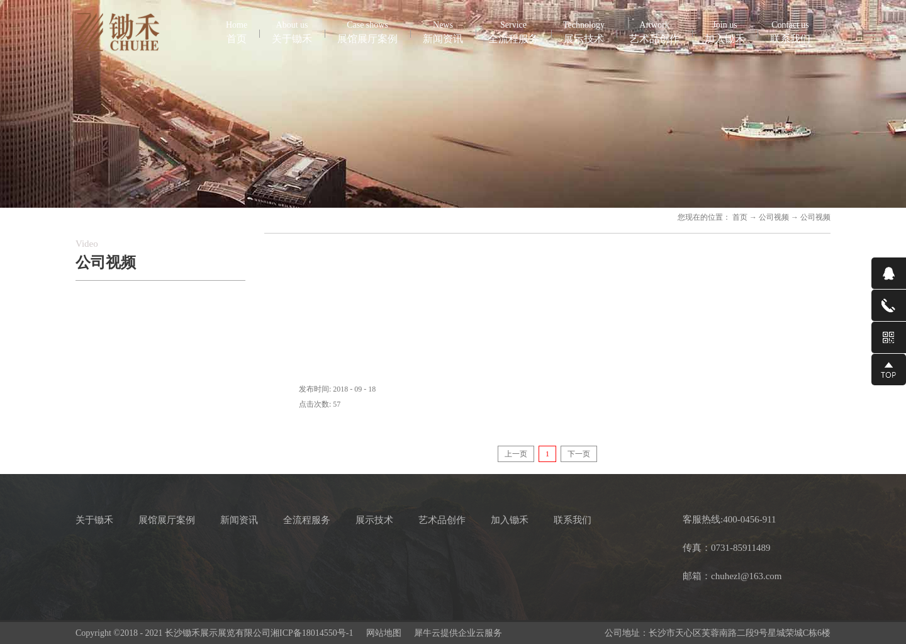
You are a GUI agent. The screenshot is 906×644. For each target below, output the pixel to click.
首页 (236, 31)
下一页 (579, 453)
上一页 (516, 453)
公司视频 (774, 217)
